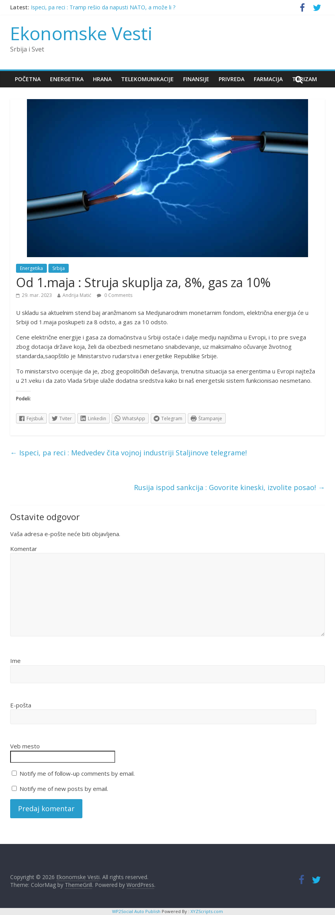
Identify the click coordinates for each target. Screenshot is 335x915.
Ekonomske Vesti (81, 33)
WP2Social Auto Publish (136, 911)
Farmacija (268, 79)
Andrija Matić (76, 295)
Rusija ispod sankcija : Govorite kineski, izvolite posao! (229, 487)
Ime (15, 660)
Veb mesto (25, 746)
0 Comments (114, 295)
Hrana (102, 79)
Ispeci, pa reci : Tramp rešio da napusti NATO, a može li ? (103, 7)
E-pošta (20, 705)
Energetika (67, 79)
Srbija (58, 268)
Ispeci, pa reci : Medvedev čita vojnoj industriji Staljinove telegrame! (128, 452)
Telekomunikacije (147, 79)
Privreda (231, 79)
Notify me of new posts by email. (64, 788)
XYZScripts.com (207, 911)
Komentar (23, 549)
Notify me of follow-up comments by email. (77, 773)
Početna (28, 79)
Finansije (196, 79)
